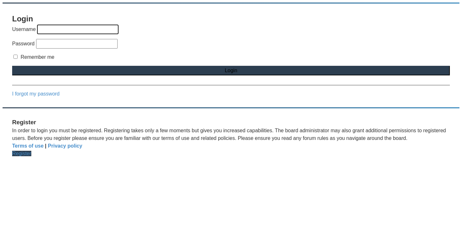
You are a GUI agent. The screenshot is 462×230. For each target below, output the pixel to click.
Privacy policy (65, 146)
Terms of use (27, 146)
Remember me (33, 57)
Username (24, 29)
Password (23, 43)
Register (21, 153)
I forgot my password (36, 93)
